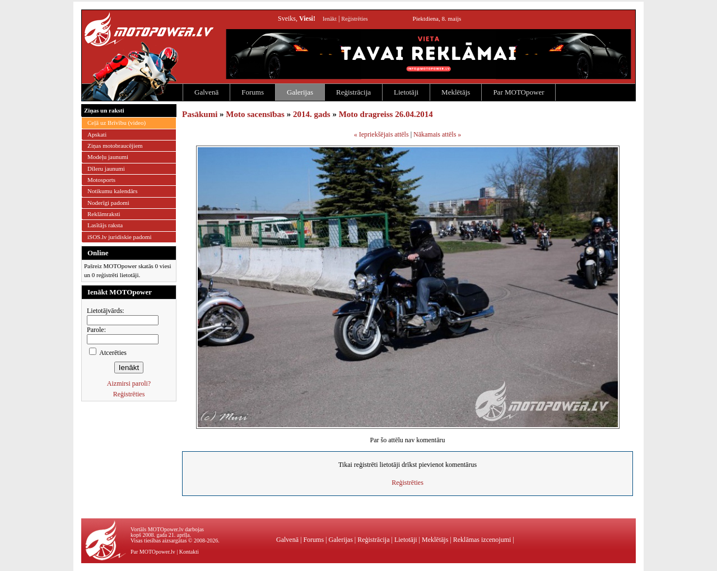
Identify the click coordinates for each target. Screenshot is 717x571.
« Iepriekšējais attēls (381, 134)
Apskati (96, 134)
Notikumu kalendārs (112, 191)
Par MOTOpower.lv (153, 552)
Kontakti (189, 552)
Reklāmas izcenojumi (482, 540)
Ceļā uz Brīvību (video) (116, 122)
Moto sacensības (255, 114)
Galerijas (300, 92)
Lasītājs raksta (105, 225)
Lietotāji (406, 92)
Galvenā (206, 92)
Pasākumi (199, 114)
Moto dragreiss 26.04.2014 (386, 114)
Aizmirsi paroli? (129, 383)
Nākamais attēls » (437, 134)
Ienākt (330, 19)
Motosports (101, 179)
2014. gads (311, 114)
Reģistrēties (354, 19)
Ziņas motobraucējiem (115, 145)
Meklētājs (455, 92)
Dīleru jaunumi (106, 168)
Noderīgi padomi (108, 202)
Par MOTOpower (518, 92)
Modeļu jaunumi (107, 156)
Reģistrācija (353, 92)
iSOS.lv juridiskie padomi (119, 236)
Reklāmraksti (103, 213)
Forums (252, 92)
